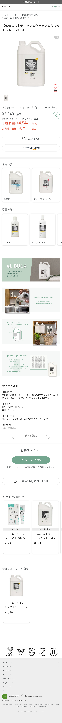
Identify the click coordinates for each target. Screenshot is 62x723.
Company (12, 691)
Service (7, 671)
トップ (5, 14)
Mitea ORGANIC (24, 706)
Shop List (9, 683)
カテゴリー (15, 14)
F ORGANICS (36, 704)
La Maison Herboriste (49, 704)
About (9, 663)
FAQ (7, 675)
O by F (41, 704)
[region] (31, 185)
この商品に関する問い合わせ (32, 481)
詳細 (36, 118)
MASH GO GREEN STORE (8, 704)
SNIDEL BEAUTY (18, 704)
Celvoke (25, 704)
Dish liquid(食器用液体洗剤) (16, 17)
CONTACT (9, 679)
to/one (30, 704)
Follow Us (8, 687)
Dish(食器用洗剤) (30, 14)
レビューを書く (33, 460)
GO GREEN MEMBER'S (42, 706)
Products (9, 667)
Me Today (57, 704)
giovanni (17, 706)
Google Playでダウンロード (8, 700)
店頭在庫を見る (33, 138)
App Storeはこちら (20, 700)
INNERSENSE (32, 706)
